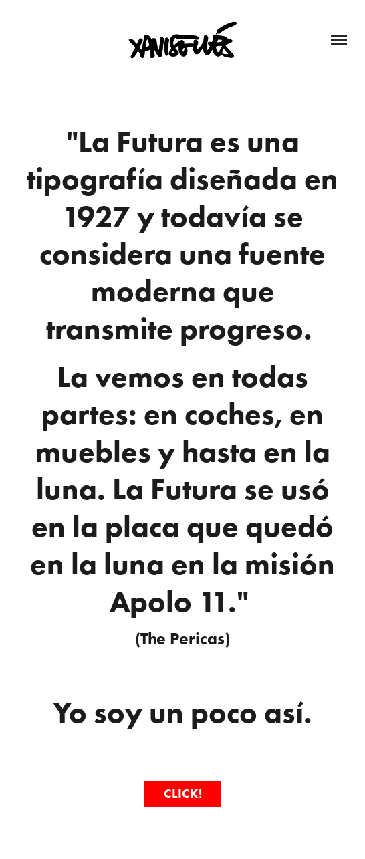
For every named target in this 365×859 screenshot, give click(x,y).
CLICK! (183, 794)
